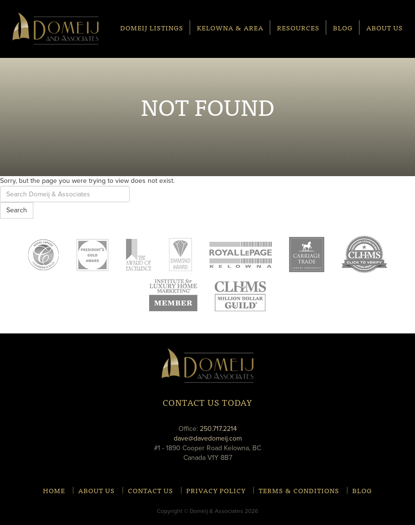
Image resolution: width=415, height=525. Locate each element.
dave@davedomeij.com (208, 438)
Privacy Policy (216, 490)
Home (54, 490)
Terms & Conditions (299, 490)
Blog (343, 27)
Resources (298, 27)
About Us (384, 27)
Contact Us (150, 490)
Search (16, 210)
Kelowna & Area (230, 27)
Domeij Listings (151, 27)
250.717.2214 (218, 429)
